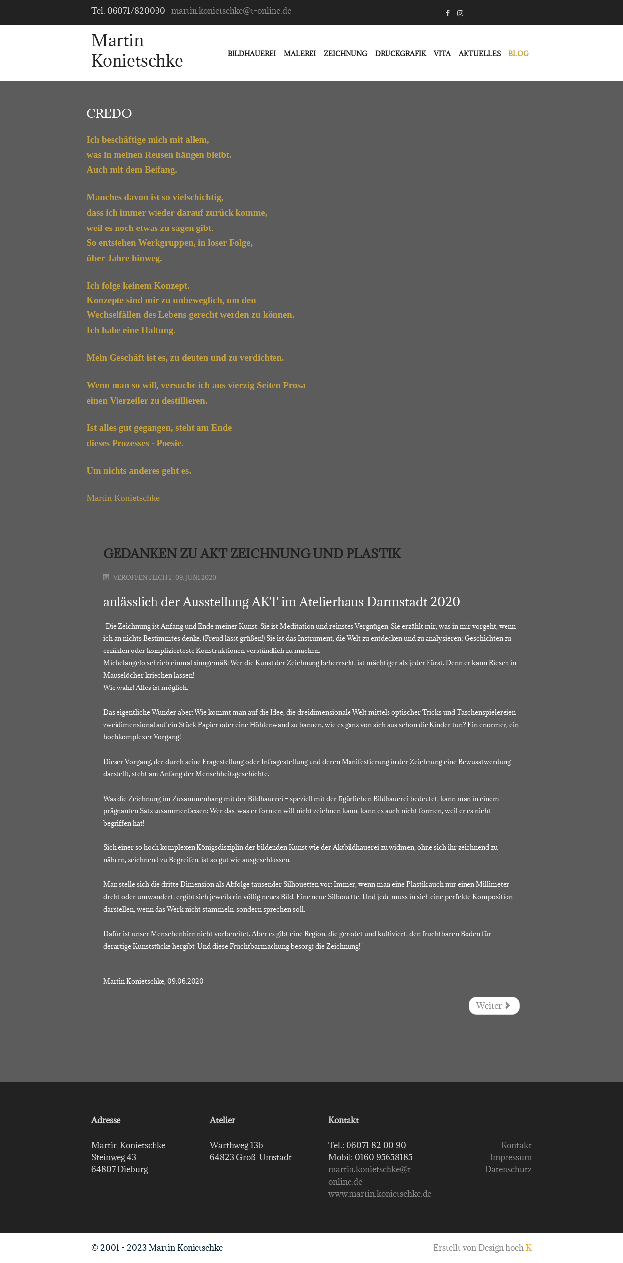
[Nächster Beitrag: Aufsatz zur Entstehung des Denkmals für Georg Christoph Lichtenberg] (494, 1006)
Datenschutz (508, 1169)
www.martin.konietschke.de (379, 1193)
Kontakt (516, 1145)
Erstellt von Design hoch (482, 1247)
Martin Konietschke (137, 51)
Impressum (511, 1157)
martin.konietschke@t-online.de (231, 10)
